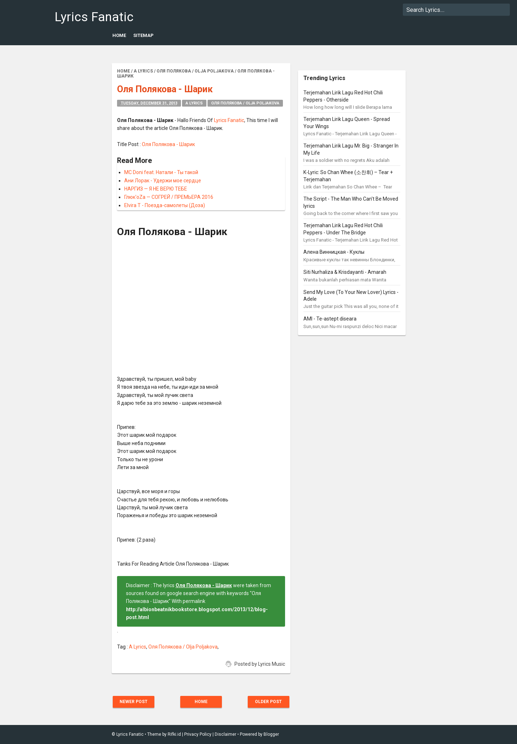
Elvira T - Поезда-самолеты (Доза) (164, 205)
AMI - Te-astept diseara (330, 319)
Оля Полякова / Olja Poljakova (245, 103)
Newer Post (134, 701)
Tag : (123, 647)
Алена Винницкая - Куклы (333, 252)
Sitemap (143, 35)
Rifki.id (174, 734)
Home (119, 35)
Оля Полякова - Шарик (168, 144)
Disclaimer (225, 734)
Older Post (268, 701)
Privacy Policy (197, 734)
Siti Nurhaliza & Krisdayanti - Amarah (344, 272)
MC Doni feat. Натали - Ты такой (161, 172)
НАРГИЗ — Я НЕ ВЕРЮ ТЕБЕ (155, 189)
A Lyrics (194, 103)
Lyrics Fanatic (94, 17)
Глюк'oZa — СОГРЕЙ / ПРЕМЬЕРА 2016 (168, 197)
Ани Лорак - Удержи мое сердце (162, 180)
